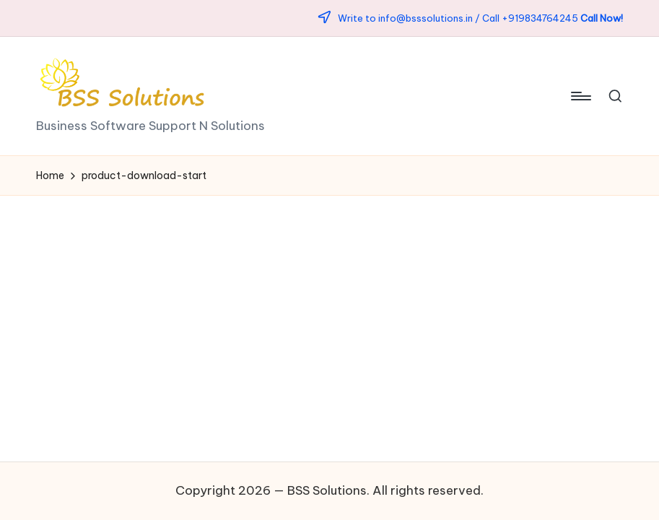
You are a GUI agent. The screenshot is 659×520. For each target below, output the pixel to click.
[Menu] (580, 96)
